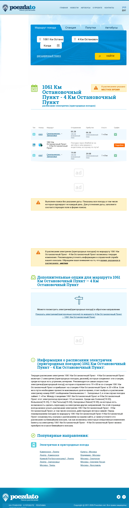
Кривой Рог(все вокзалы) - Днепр (57, 452)
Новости (74, 7)
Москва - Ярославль (90, 459)
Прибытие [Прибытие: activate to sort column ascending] (90, 122)
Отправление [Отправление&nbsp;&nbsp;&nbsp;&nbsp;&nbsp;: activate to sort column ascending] (77, 122)
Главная (64, 7)
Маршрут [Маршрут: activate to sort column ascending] (50, 122)
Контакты (109, 7)
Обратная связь (18, 502)
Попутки (90, 27)
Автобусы (111, 27)
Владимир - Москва (90, 448)
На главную (15, 499)
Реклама (41, 499)
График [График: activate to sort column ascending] (116, 122)
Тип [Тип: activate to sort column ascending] (34, 122)
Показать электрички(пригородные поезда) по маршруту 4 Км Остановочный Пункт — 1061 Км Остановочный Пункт (79, 309)
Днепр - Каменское (49, 448)
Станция (70, 27)
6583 (41, 128)
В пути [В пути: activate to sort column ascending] (104, 122)
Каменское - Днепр (49, 445)
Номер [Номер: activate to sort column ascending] (41, 122)
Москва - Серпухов (90, 452)
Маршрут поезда (45, 27)
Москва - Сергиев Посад (92, 455)
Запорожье (52, 129)
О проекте (97, 7)
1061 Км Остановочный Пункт (75, 129)
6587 (41, 149)
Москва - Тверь (47, 459)
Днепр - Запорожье (50, 455)
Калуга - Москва (88, 445)
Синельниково (53, 127)
